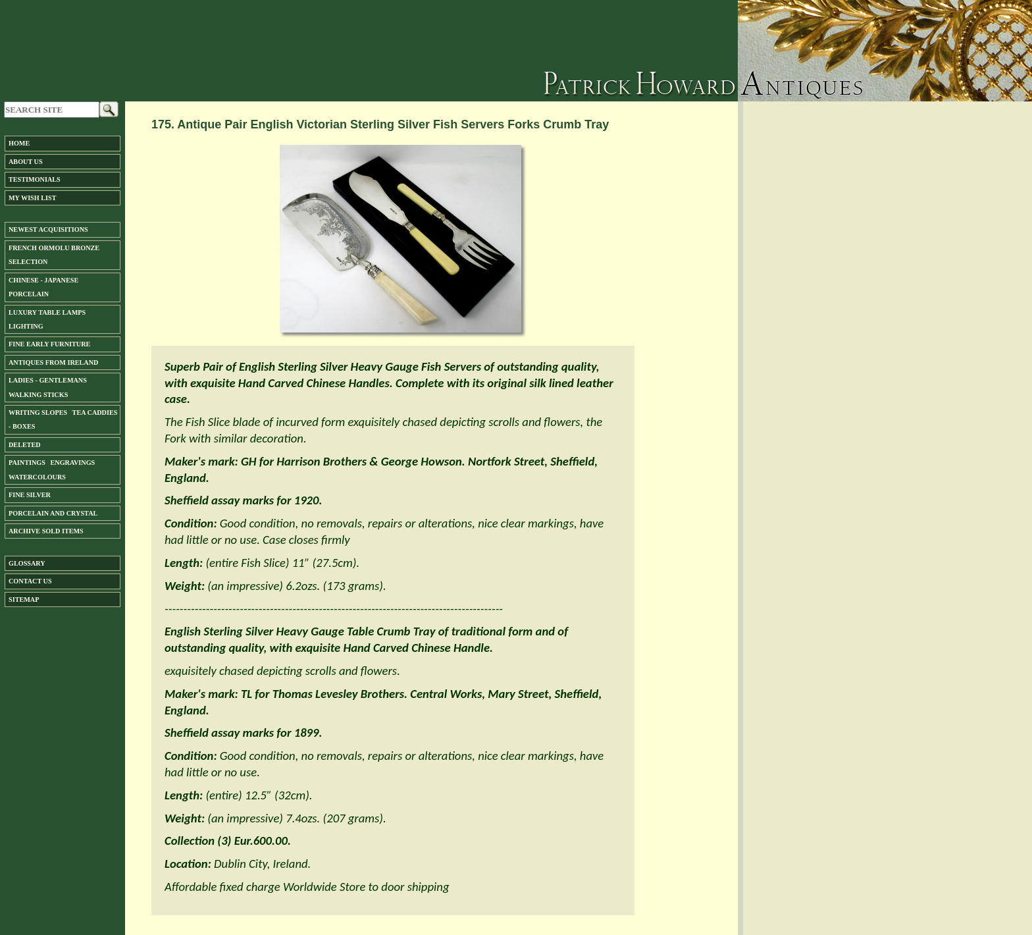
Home (19, 143)
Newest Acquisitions (48, 229)
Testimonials (35, 179)
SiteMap (24, 599)
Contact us (30, 581)
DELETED (25, 444)
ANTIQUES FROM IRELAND (53, 362)
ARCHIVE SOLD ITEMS (46, 531)
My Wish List (32, 197)
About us (26, 161)
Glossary (27, 563)
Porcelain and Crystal (53, 513)
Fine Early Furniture (49, 344)
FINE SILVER (30, 494)
